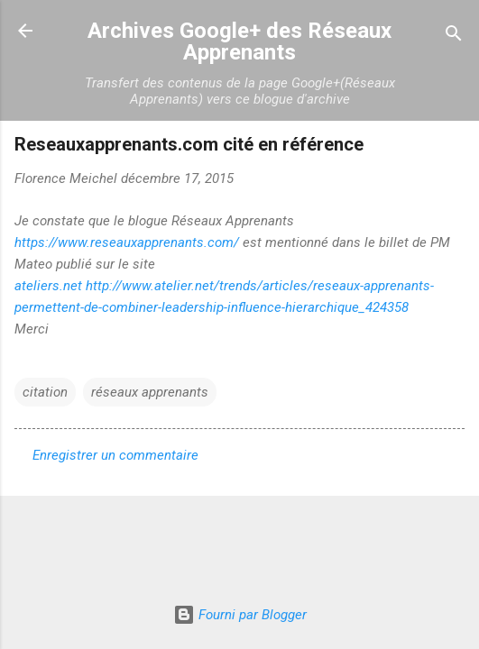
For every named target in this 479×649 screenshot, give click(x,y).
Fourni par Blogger (240, 615)
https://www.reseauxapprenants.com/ (126, 242)
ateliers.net (48, 286)
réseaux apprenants (149, 392)
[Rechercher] (454, 36)
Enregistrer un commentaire (115, 455)
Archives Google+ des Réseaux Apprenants (239, 41)
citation (45, 392)
